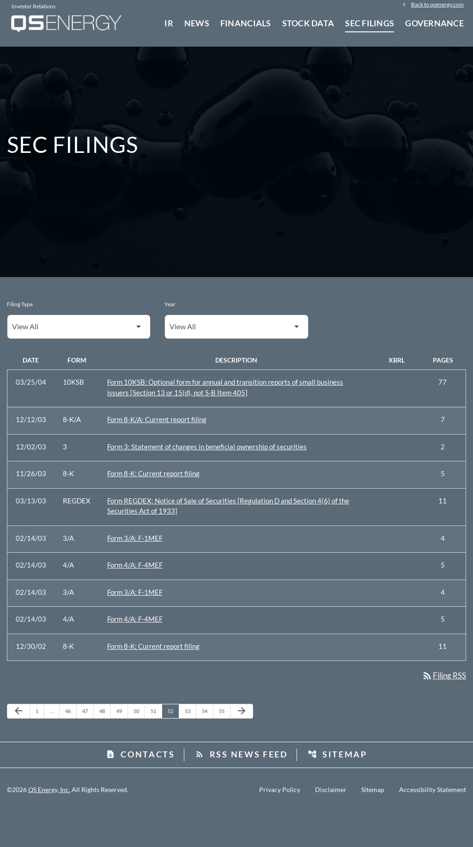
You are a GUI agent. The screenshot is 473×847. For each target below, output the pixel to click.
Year (170, 338)
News (196, 23)
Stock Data (308, 23)
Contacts (140, 790)
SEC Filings (369, 23)
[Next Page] (241, 746)
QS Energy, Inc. (49, 825)
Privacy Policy (279, 825)
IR (168, 23)
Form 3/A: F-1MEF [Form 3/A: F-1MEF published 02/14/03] (135, 573)
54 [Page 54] (207, 746)
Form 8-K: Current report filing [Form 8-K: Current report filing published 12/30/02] (153, 681)
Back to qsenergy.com (437, 5)
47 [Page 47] (87, 746)
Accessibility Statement (432, 825)
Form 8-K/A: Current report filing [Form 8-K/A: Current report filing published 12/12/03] (156, 454)
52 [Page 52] (173, 746)
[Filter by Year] (236, 361)
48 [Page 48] (104, 746)
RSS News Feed (241, 790)
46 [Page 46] (70, 746)
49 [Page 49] (121, 746)
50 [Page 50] (139, 746)
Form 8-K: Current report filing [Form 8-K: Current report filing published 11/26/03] (153, 508)
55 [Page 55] (224, 746)
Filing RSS (442, 711)
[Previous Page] (18, 746)
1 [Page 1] (39, 746)
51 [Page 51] (156, 746)
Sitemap (337, 790)
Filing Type (20, 338)
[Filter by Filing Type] (79, 361)
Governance (434, 23)
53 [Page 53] (190, 746)
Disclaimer (330, 825)
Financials (245, 23)
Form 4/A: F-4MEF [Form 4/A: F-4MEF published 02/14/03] (135, 599)
